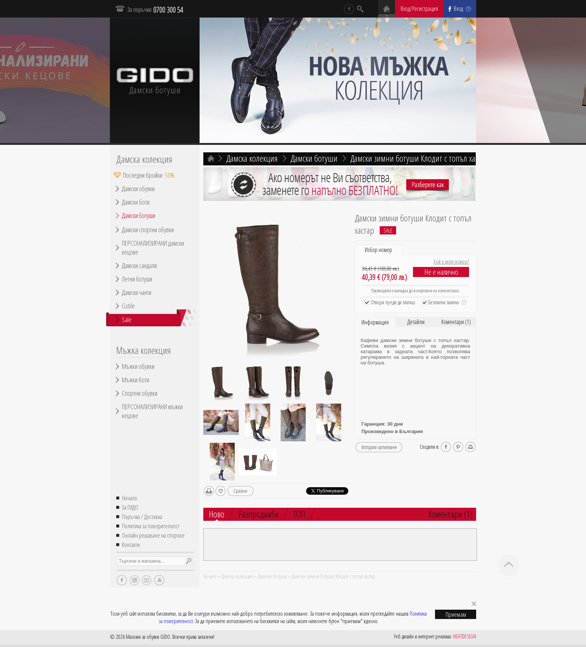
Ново (216, 514)
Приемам (455, 614)
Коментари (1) (456, 322)
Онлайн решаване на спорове (153, 535)
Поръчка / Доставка (142, 517)
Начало (129, 498)
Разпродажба (258, 514)
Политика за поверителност (150, 526)
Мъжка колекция (143, 350)
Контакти (131, 545)
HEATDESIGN (464, 636)
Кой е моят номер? (451, 261)
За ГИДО (130, 507)
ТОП (299, 514)
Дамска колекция (144, 159)
